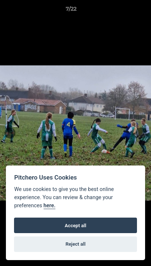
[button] (124, 10)
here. (50, 205)
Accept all (75, 225)
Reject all (75, 244)
